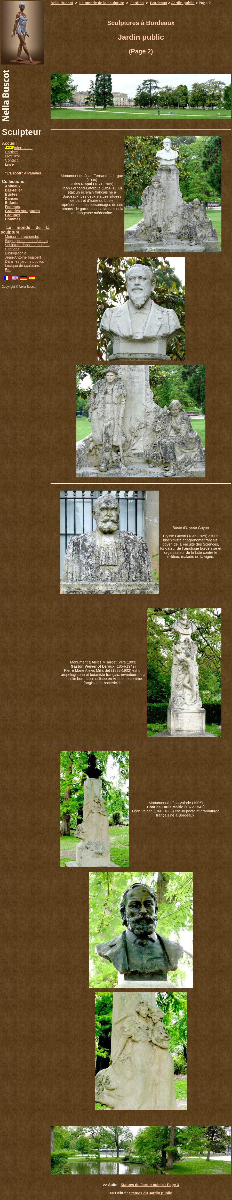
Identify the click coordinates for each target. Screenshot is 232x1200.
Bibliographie (15, 253)
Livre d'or (12, 156)
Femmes (12, 207)
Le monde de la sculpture (101, 3)
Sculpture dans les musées (27, 245)
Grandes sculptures (22, 211)
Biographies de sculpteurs (26, 241)
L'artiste (11, 152)
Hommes (13, 219)
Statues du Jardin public (150, 1193)
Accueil (9, 143)
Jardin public (183, 3)
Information (23, 148)
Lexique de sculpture (22, 265)
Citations (12, 249)
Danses (11, 198)
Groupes (12, 215)
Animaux (13, 186)
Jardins (137, 3)
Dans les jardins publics (24, 261)
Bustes (11, 194)
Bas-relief (13, 190)
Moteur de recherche (22, 237)
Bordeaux (158, 3)
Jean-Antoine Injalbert (23, 257)
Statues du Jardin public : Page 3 (150, 1185)
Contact (11, 160)
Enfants (12, 203)
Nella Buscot (62, 3)
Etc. (8, 270)
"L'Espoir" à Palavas (23, 173)
